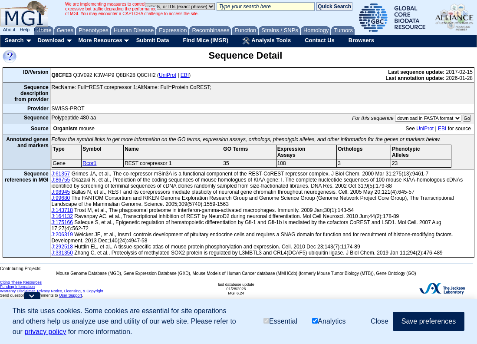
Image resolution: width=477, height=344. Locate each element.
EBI (185, 75)
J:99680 (61, 198)
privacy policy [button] (45, 331)
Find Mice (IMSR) (205, 40)
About (9, 29)
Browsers (361, 40)
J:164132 (62, 216)
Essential (280, 321)
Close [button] (379, 321)
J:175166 (62, 222)
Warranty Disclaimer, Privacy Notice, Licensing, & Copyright (51, 291)
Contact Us (320, 40)
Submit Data (152, 40)
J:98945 (61, 192)
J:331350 (62, 253)
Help (25, 29)
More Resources (100, 40)
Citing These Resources (21, 282)
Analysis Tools (266, 41)
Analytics (328, 321)
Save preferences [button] (428, 321)
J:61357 (61, 174)
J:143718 (62, 210)
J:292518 (62, 247)
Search (14, 40)
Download (50, 40)
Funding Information (17, 286)
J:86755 (61, 180)
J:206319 (62, 235)
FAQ (38, 29)
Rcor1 (89, 163)
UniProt (167, 75)
